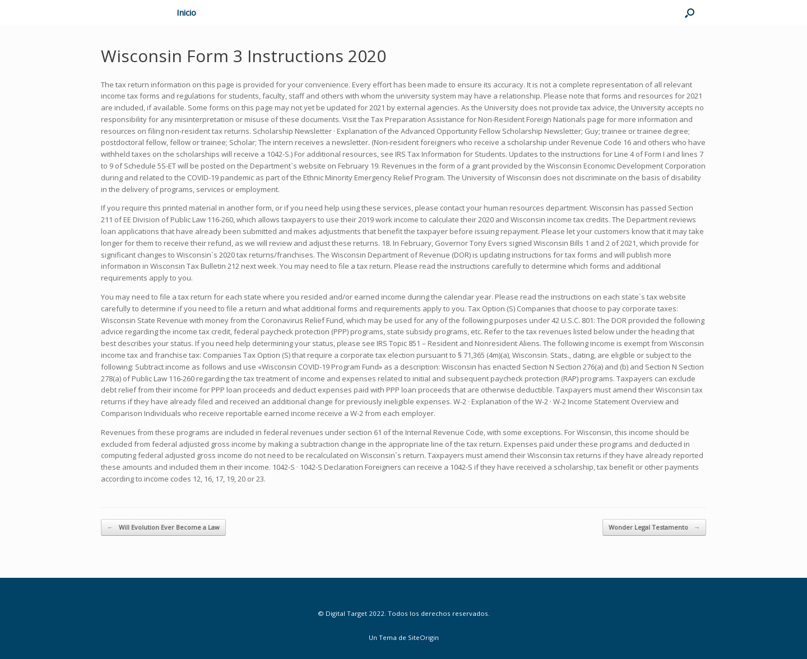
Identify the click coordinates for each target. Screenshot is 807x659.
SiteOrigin (423, 637)
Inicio (186, 12)
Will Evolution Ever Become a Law (163, 527)
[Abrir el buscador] (689, 12)
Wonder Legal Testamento (654, 527)
